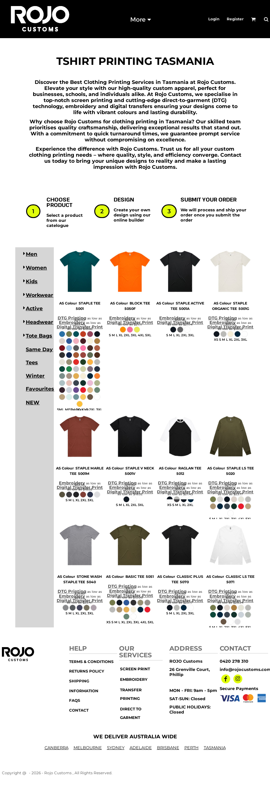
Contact (79, 710)
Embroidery (72, 322)
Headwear (39, 322)
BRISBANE (168, 747)
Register (235, 19)
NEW (32, 403)
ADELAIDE (141, 747)
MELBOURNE (88, 747)
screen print (135, 669)
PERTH (191, 747)
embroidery (133, 679)
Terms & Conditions (91, 661)
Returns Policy (86, 671)
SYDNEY (115, 747)
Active (34, 308)
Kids (32, 281)
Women (36, 268)
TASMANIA (215, 747)
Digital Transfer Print (80, 326)
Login (213, 19)
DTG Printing (72, 317)
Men (31, 254)
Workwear (39, 295)
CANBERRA (56, 747)
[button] (253, 19)
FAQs (74, 700)
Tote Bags (39, 336)
